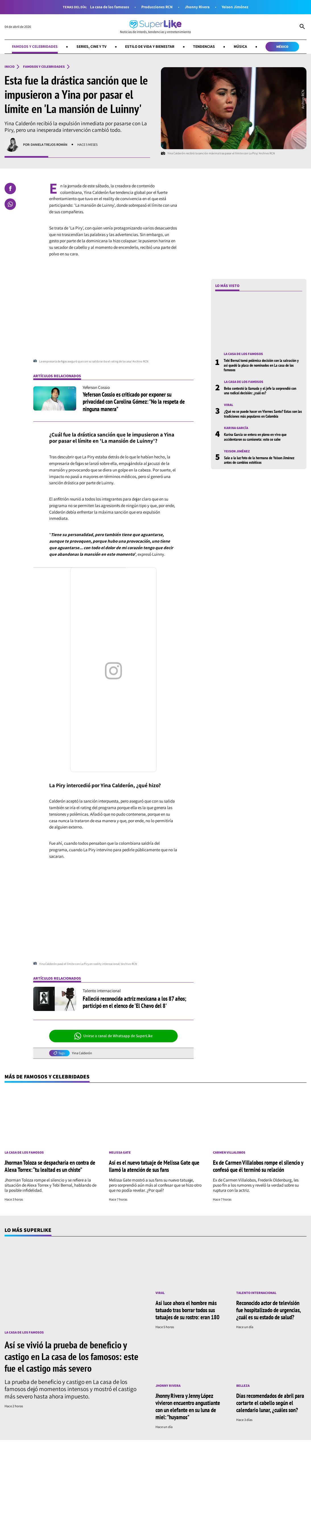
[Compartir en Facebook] (10, 188)
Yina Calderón (82, 1053)
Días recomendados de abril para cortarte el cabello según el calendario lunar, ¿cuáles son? (270, 1403)
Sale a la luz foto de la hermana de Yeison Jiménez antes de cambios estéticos (259, 460)
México (282, 46)
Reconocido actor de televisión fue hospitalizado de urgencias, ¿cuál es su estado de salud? (268, 1310)
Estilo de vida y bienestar (149, 46)
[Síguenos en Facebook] (63, 1519)
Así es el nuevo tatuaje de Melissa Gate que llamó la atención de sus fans (154, 1166)
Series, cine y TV (91, 46)
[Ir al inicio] (155, 27)
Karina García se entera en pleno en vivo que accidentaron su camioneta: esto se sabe (255, 437)
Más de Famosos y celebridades (47, 1076)
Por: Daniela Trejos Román (45, 144)
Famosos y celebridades (35, 46)
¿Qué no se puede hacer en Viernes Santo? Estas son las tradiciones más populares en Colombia (263, 414)
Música (240, 46)
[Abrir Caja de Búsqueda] (302, 27)
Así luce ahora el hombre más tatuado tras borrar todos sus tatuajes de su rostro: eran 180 (187, 1310)
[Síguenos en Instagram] (79, 1519)
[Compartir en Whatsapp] (10, 204)
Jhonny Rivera (197, 7)
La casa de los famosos (109, 7)
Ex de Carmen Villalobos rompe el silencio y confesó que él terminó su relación (258, 1166)
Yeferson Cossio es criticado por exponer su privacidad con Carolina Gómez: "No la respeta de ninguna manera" (134, 401)
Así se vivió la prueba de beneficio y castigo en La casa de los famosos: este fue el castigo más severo (71, 1356)
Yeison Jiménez (235, 7)
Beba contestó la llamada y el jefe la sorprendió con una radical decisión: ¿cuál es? (260, 390)
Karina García (236, 428)
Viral (228, 405)
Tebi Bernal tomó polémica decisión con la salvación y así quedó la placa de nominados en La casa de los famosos (261, 365)
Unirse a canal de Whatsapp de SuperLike (113, 1036)
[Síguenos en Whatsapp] (97, 1519)
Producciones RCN (157, 7)
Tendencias (204, 46)
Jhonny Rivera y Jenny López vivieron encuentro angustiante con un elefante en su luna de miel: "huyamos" (188, 1406)
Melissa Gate (120, 1152)
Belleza (243, 1386)
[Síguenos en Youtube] (117, 1519)
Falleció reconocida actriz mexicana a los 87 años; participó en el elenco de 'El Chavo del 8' (134, 1002)
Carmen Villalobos (229, 1152)
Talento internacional (256, 1293)
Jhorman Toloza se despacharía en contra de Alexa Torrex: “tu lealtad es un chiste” (50, 1166)
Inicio (9, 67)
